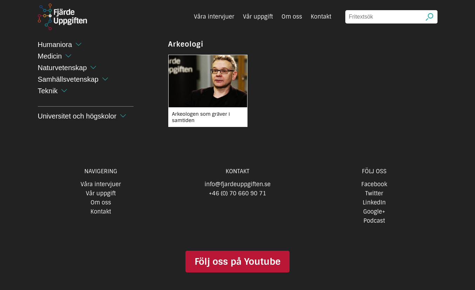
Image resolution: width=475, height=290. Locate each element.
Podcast (374, 220)
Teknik (48, 91)
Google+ (374, 211)
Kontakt (321, 16)
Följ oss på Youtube (237, 262)
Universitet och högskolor (77, 116)
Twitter (374, 193)
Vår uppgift (258, 16)
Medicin (50, 56)
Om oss (291, 16)
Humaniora (55, 44)
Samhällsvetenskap (68, 79)
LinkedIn (374, 202)
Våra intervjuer (214, 16)
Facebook (374, 184)
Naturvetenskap (62, 68)
